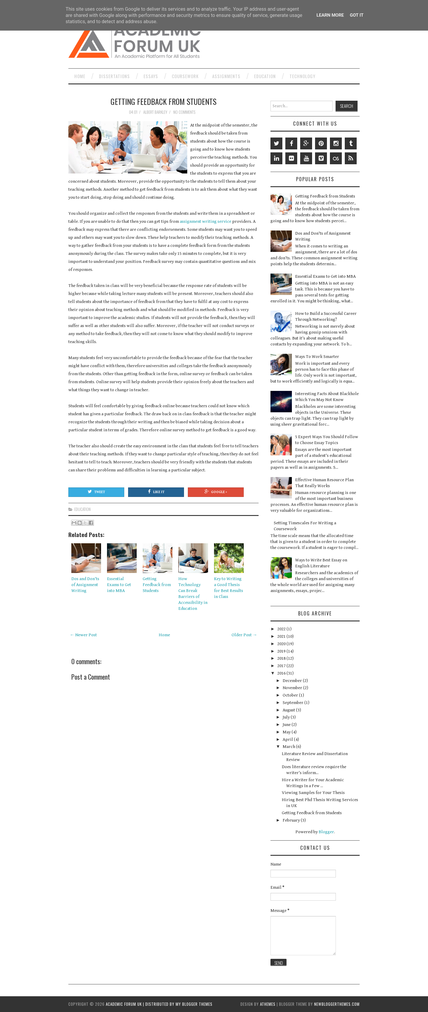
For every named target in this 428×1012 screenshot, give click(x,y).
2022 (282, 628)
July (287, 717)
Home (79, 76)
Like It (156, 491)
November (293, 687)
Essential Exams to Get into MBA (119, 584)
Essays (151, 76)
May (287, 732)
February (292, 820)
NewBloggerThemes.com (337, 1004)
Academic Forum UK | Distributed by (141, 1004)
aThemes (268, 1004)
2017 (282, 665)
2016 (282, 673)
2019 (282, 651)
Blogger (326, 831)
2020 (282, 643)
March (289, 746)
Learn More (330, 15)
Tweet (96, 491)
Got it (357, 15)
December (293, 680)
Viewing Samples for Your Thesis (313, 792)
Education (265, 76)
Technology (302, 76)
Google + (215, 491)
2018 (282, 658)
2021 (282, 636)
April (288, 739)
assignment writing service (205, 221)
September (293, 702)
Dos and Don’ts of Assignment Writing (85, 584)
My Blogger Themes (194, 1004)
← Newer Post (83, 634)
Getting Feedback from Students (163, 101)
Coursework (185, 76)
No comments (184, 112)
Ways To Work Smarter (317, 356)
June (287, 724)
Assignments (226, 76)
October (291, 695)
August (289, 710)
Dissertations (114, 76)
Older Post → (244, 634)
